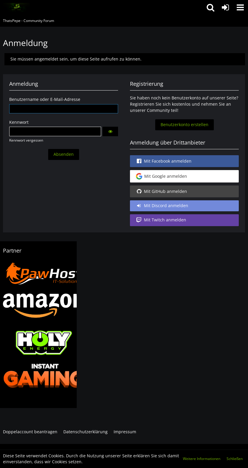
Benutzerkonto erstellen (184, 124)
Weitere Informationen (201, 458)
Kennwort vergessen (26, 140)
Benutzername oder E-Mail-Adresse (44, 99)
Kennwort (19, 122)
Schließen (235, 458)
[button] (240, 7)
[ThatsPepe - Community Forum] (16, 7)
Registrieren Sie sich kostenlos (160, 104)
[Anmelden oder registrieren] (225, 7)
